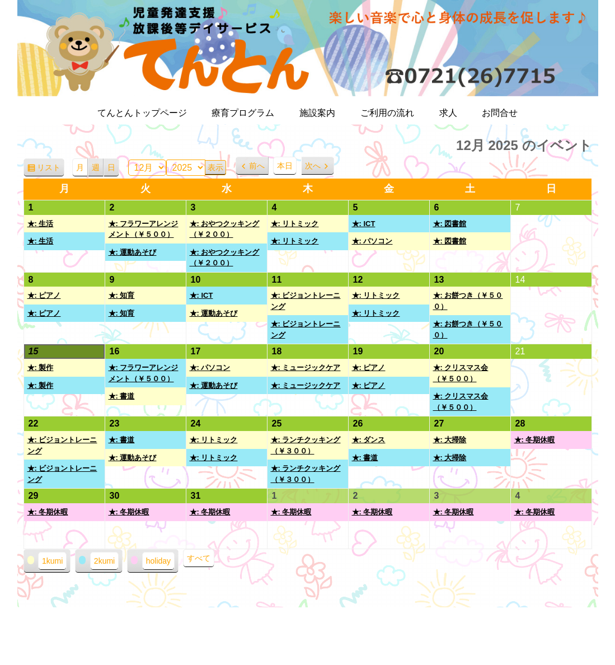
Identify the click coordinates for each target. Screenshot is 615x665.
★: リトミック (295, 223)
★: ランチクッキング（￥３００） (306, 445)
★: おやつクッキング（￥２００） (225, 229)
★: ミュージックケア (306, 367)
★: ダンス (369, 439)
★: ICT (363, 223)
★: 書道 (122, 396)
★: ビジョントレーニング (306, 301)
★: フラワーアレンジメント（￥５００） (144, 229)
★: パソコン (372, 241)
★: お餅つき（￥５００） (468, 301)
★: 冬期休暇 (534, 439)
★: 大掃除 (450, 439)
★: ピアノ (44, 295)
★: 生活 (40, 223)
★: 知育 (122, 295)
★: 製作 (40, 367)
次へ (313, 165)
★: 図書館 (450, 223)
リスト (50, 169)
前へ (257, 165)
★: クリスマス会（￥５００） (461, 373)
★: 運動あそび (133, 252)
